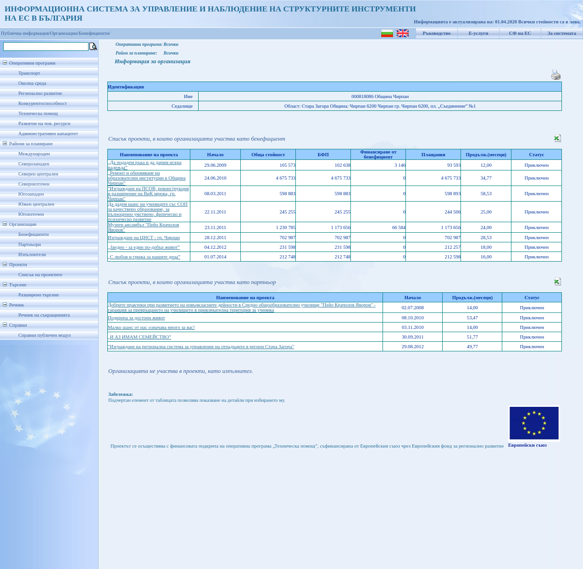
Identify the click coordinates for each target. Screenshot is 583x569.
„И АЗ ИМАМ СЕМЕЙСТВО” (139, 336)
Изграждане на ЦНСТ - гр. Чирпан (144, 237)
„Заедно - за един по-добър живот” (144, 247)
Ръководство (437, 33)
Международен (34, 153)
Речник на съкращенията (44, 314)
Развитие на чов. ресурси (44, 123)
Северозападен (33, 163)
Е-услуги (479, 33)
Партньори (29, 244)
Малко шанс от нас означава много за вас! (151, 327)
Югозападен (31, 194)
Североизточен (34, 183)
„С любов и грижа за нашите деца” (144, 256)
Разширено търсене (38, 294)
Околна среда (32, 83)
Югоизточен (31, 214)
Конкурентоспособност (42, 103)
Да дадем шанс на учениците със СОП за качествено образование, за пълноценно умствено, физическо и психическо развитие (148, 212)
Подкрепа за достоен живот (136, 317)
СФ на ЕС (520, 33)
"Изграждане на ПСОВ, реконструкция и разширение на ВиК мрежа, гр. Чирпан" (148, 193)
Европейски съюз (527, 445)
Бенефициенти (33, 234)
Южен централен (36, 204)
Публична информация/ (25, 33)
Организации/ (64, 33)
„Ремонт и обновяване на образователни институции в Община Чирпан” (147, 178)
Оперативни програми (32, 63)
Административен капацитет (48, 133)
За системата (562, 33)
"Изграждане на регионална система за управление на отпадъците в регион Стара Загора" (201, 346)
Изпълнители (32, 254)
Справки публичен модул (44, 335)
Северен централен (38, 173)
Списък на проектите (40, 274)
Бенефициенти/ (95, 33)
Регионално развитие (40, 93)
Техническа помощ (38, 113)
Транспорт (29, 73)
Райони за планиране (31, 143)
